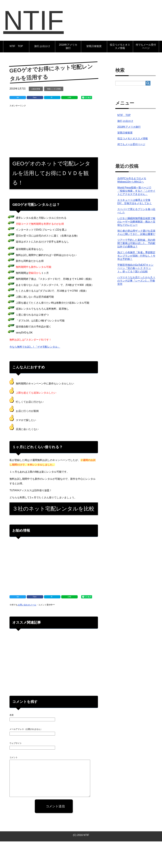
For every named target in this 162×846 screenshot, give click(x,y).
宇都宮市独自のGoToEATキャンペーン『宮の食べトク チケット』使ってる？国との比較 (135, 272)
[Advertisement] (53, 134)
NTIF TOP (16, 50)
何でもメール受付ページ (146, 51)
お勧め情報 (35, 93)
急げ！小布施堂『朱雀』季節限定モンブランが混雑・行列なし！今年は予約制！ (136, 260)
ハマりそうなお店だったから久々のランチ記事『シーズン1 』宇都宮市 (136, 285)
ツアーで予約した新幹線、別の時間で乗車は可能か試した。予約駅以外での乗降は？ (136, 247)
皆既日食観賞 (94, 50)
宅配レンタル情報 (54, 93)
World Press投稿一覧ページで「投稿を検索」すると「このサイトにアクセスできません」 (136, 195)
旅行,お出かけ (42, 50)
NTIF (38, 22)
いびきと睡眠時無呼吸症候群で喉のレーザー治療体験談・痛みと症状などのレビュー (136, 226)
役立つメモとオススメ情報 (120, 51)
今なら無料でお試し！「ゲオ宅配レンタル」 (34, 351)
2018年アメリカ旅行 (68, 51)
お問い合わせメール (27, 609)
